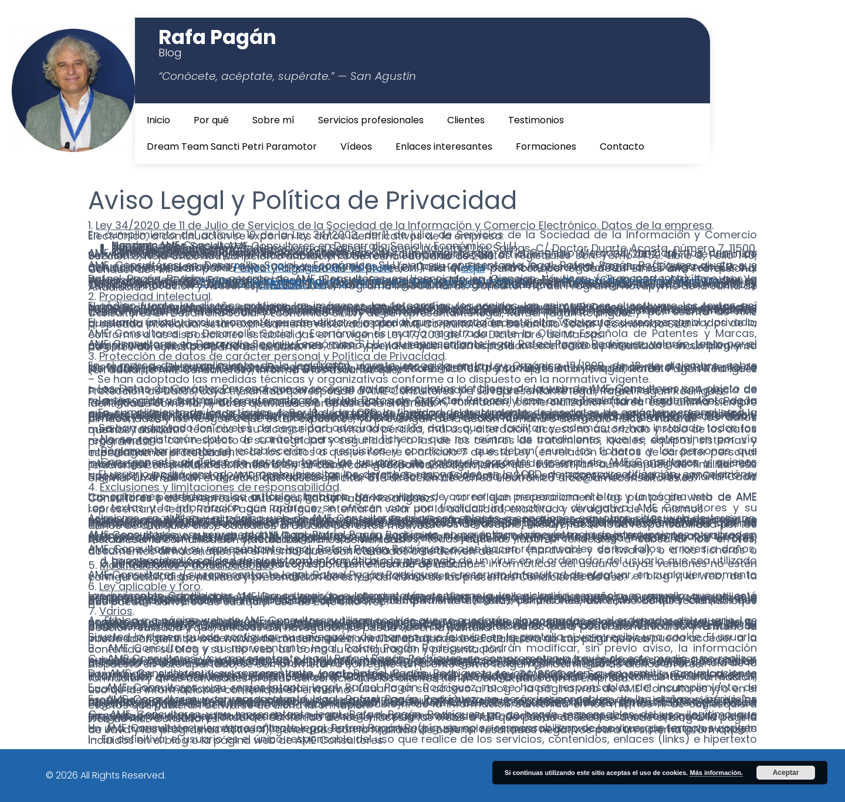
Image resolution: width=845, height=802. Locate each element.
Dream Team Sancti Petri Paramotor (232, 146)
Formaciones (546, 146)
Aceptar (786, 773)
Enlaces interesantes (444, 146)
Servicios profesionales (371, 120)
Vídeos (356, 146)
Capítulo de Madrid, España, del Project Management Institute (363, 282)
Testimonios (536, 120)
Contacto (622, 146)
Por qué (211, 120)
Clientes (466, 120)
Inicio (158, 120)
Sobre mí (273, 120)
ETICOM (278, 284)
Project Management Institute (313, 267)
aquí (473, 268)
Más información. (715, 772)
